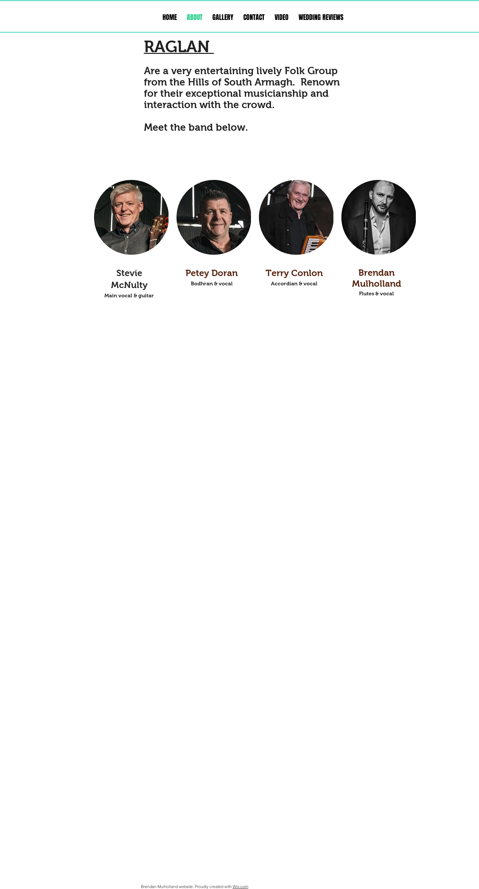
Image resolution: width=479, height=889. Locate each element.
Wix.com (240, 886)
